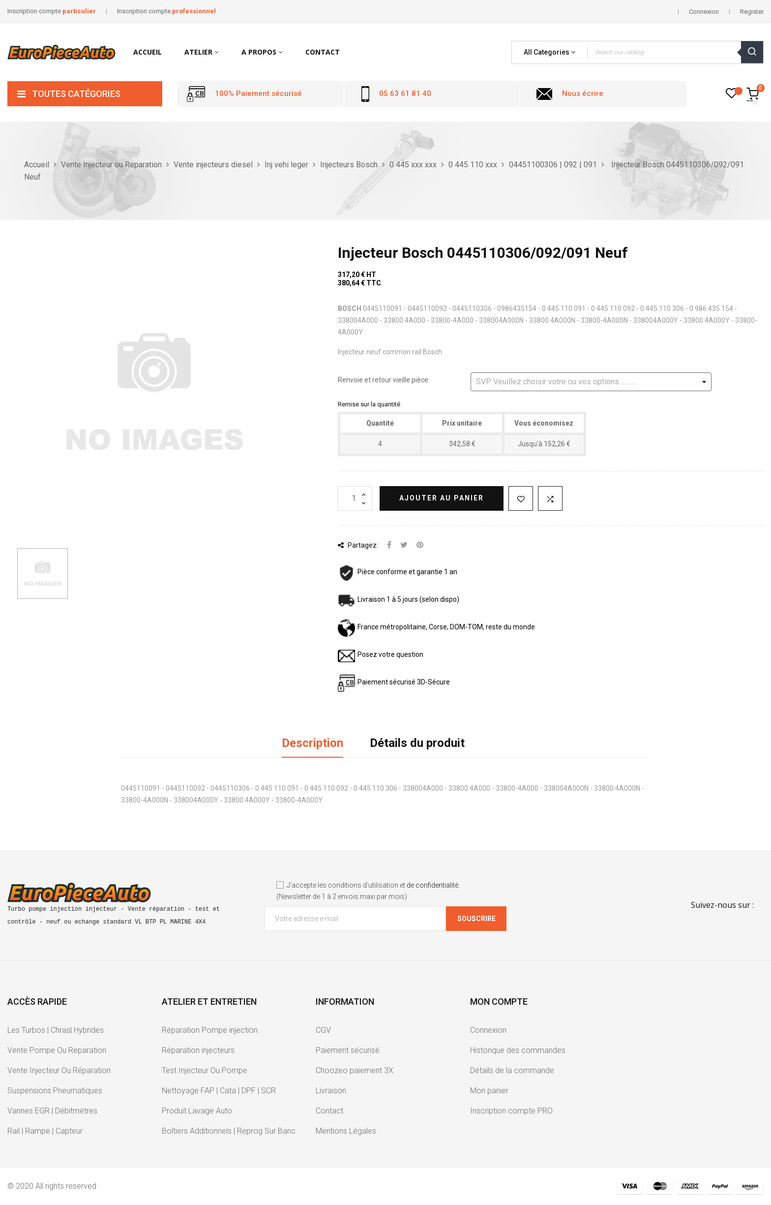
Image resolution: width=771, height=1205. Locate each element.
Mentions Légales (346, 1131)
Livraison (331, 1090)
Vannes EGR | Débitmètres (52, 1110)
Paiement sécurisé (348, 1050)
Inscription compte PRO (511, 1110)
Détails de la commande (512, 1070)
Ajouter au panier (441, 498)
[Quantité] (355, 498)
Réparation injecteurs (198, 1050)
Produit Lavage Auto (197, 1110)
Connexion (488, 1030)
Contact (329, 1110)
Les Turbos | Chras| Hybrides (55, 1030)
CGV (323, 1030)
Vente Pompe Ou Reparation (56, 1050)
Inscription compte (51, 11)
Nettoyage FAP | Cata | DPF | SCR (219, 1090)
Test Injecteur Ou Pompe (204, 1070)
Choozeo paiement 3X (354, 1070)
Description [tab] (312, 743)
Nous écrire (582, 93)
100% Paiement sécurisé (258, 93)
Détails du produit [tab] (417, 743)
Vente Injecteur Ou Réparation (59, 1070)
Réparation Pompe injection (210, 1030)
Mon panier (489, 1090)
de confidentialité (432, 885)
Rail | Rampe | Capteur (45, 1131)
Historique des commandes (517, 1050)
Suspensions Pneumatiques (54, 1090)
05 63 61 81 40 (405, 93)
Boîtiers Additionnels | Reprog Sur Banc (229, 1131)
